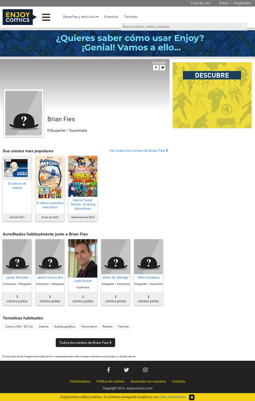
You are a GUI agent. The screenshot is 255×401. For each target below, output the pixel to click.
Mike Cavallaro (149, 277)
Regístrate (242, 3)
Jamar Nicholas (17, 277)
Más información (173, 397)
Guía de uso (201, 3)
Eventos (111, 16)
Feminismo (89, 326)
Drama (44, 326)
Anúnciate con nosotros (148, 381)
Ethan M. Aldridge (116, 277)
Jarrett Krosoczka (50, 277)
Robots (108, 326)
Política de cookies (110, 381)
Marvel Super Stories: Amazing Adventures (82, 204)
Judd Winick (83, 281)
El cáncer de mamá (17, 186)
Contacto (178, 381)
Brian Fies (61, 119)
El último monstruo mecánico (50, 205)
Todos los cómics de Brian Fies (85, 342)
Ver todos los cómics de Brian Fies (139, 151)
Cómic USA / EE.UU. (19, 326)
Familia (123, 326)
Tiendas (130, 16)
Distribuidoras (80, 381)
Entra (223, 3)
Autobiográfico (64, 326)
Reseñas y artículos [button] (80, 16)
